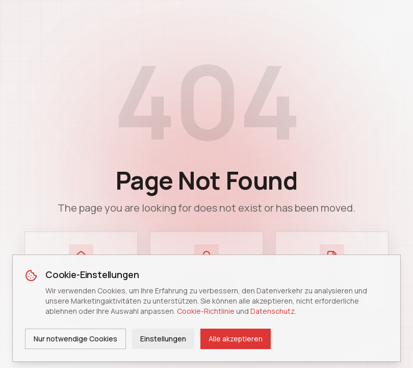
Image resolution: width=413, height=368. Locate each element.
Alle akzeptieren (236, 338)
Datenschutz (272, 311)
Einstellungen (163, 338)
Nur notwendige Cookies (75, 338)
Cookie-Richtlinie (206, 311)
